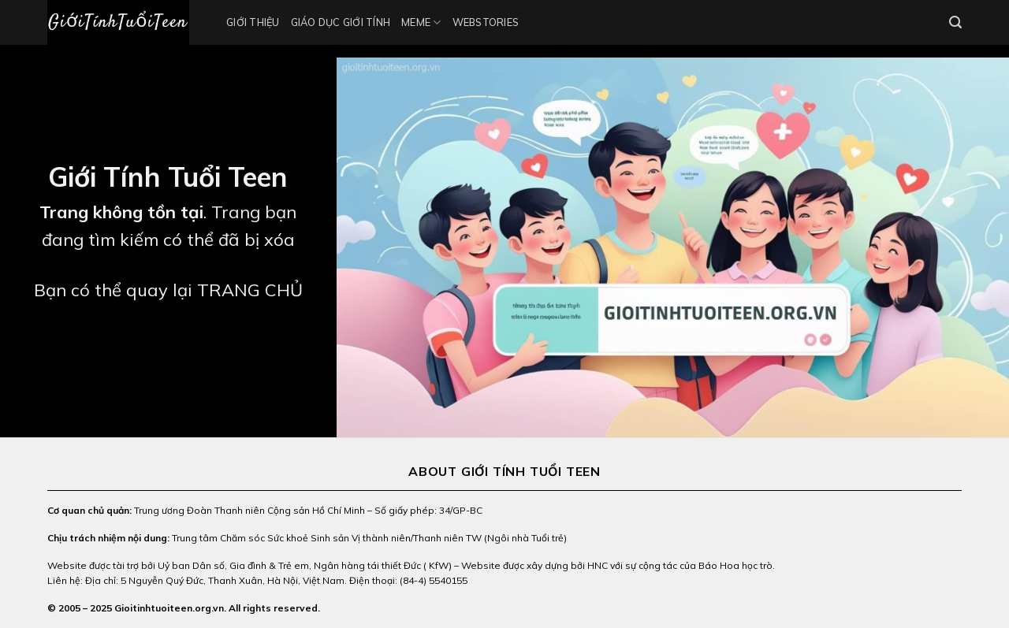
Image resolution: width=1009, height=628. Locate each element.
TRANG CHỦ (250, 290)
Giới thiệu (253, 22)
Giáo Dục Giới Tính (341, 22)
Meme (421, 22)
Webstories (485, 22)
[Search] (955, 22)
